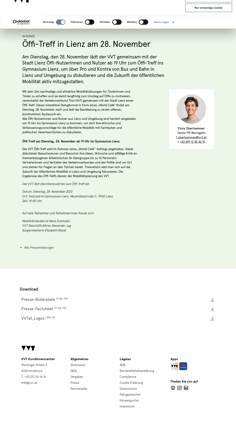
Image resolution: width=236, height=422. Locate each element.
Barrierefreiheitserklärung (137, 371)
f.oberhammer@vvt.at (191, 137)
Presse (75, 383)
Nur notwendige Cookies (209, 27)
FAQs (74, 371)
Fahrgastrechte (130, 394)
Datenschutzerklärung (63, 16)
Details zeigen (161, 42)
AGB (122, 365)
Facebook (173, 388)
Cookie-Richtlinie (86, 16)
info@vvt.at (29, 383)
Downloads (78, 365)
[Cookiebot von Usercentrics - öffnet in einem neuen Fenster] (21, 42)
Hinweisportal (129, 400)
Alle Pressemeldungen (39, 247)
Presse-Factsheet (44, 309)
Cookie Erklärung (131, 383)
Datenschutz (128, 388)
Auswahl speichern (208, 18)
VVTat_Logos (38, 318)
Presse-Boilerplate (44, 300)
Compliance (128, 376)
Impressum (104, 16)
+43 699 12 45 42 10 (192, 142)
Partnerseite (79, 388)
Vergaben (77, 376)
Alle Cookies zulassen (209, 8)
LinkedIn (186, 388)
